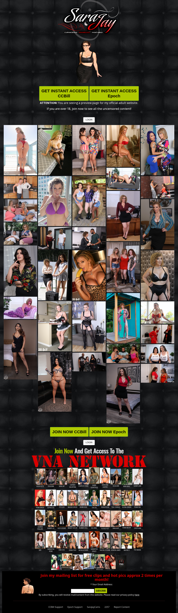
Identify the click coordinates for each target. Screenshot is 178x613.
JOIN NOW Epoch (108, 432)
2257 (107, 606)
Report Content (122, 606)
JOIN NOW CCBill (69, 432)
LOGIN (89, 120)
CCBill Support (55, 606)
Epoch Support (75, 606)
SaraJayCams (93, 606)
